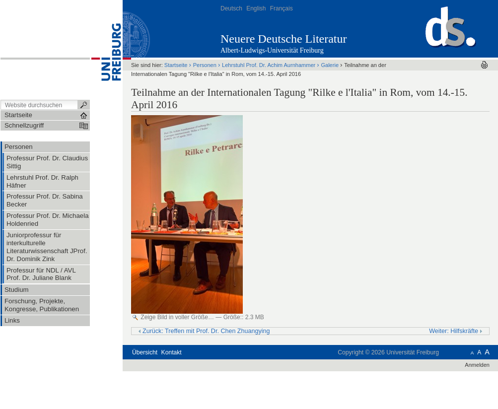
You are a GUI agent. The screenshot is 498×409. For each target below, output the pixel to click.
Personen (204, 65)
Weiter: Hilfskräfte (456, 331)
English (256, 8)
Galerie (330, 65)
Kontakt (171, 352)
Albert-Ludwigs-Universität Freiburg (272, 50)
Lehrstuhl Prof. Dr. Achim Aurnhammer (268, 65)
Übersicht (144, 352)
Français (281, 8)
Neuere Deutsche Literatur (283, 38)
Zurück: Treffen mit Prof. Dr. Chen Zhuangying (204, 331)
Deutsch (231, 8)
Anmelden (477, 365)
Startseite (176, 65)
